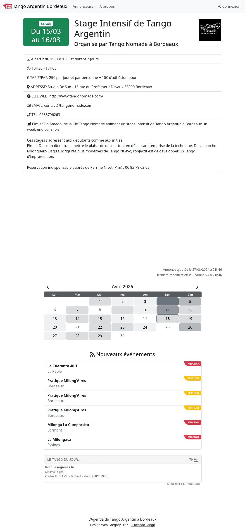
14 (77, 318)
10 (145, 310)
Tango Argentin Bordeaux (35, 6)
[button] (46, 32)
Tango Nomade (128, 43)
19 (190, 318)
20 (55, 327)
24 (145, 327)
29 (100, 335)
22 (100, 327)
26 (190, 327)
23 (122, 327)
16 (122, 318)
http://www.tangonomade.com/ (76, 96)
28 (77, 335)
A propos (107, 6)
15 (100, 318)
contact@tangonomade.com (68, 105)
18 (168, 318)
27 (55, 335)
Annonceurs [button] (83, 6)
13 (55, 318)
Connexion (229, 6)
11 (168, 310)
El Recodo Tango (143, 525)
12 (190, 310)
